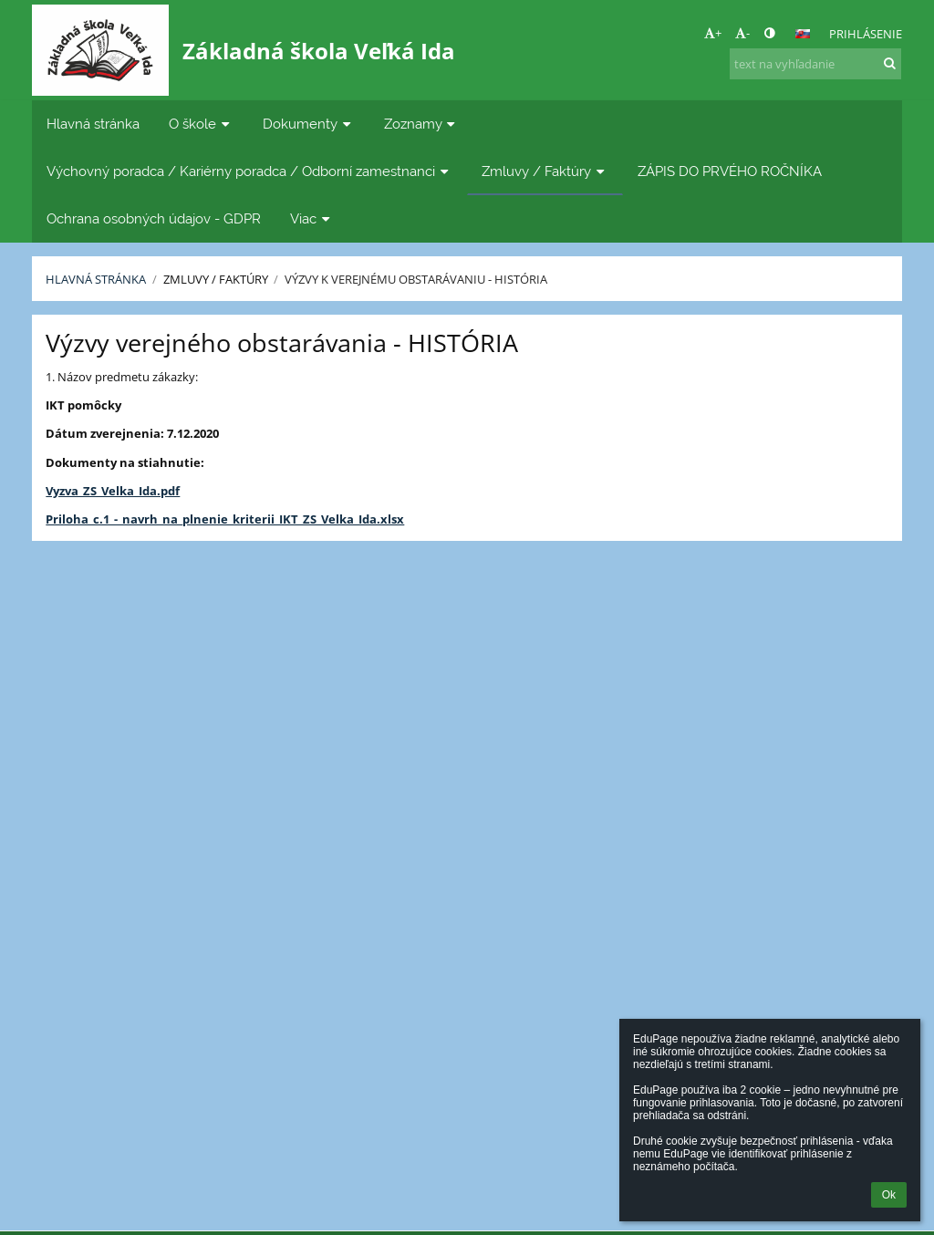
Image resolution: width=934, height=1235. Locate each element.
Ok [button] (889, 1194)
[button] (802, 34)
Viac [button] (312, 218)
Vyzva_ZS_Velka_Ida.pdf (113, 491)
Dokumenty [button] (309, 123)
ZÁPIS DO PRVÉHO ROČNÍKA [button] (730, 171)
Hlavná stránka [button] (93, 123)
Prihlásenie (865, 34)
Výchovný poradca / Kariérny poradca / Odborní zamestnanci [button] (249, 171)
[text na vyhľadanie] (815, 63)
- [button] (742, 33)
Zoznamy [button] (422, 123)
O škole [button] (201, 123)
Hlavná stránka (96, 279)
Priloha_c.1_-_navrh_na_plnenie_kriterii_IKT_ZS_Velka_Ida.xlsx (225, 519)
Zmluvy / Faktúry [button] (545, 171)
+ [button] (712, 33)
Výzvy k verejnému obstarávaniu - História (416, 279)
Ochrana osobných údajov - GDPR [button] (154, 218)
